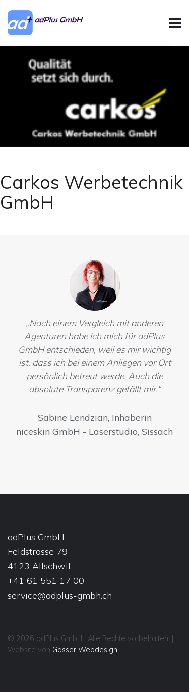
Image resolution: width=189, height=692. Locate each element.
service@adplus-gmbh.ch (60, 595)
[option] (94, 351)
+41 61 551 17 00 (46, 581)
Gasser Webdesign (84, 649)
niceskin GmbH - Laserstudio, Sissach (94, 431)
